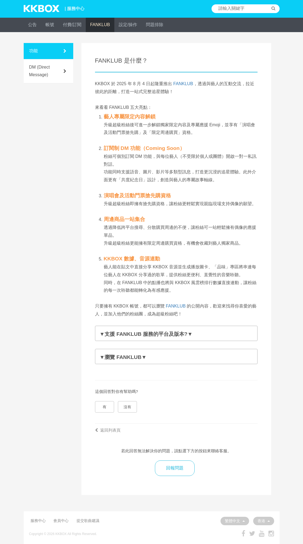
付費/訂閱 (72, 24)
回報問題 (174, 468)
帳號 (49, 24)
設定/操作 (128, 24)
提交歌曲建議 (87, 520)
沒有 (127, 407)
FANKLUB (100, 24)
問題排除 (154, 24)
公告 (32, 24)
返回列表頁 (108, 430)
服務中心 (38, 520)
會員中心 (61, 520)
